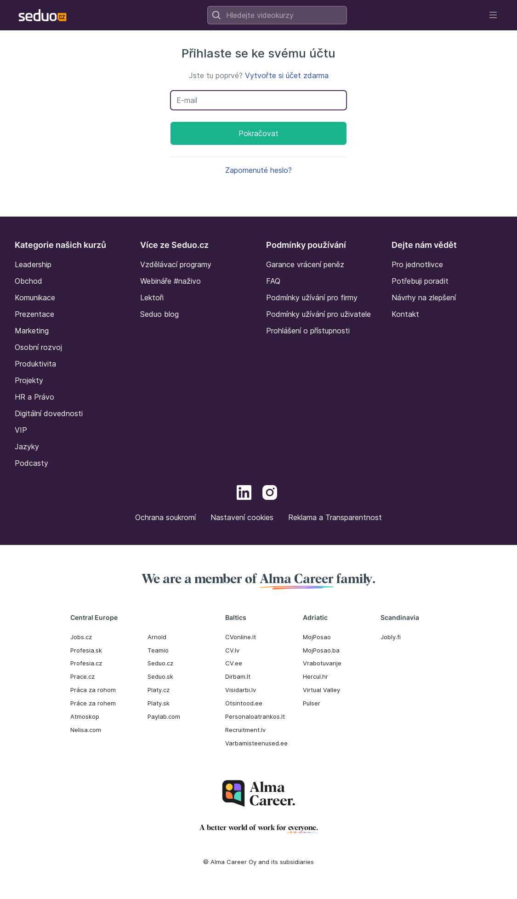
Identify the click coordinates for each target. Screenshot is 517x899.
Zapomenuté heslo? (258, 170)
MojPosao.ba (321, 650)
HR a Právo (34, 396)
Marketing (32, 330)
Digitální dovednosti (49, 413)
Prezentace (34, 314)
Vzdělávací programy (175, 264)
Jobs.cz (81, 637)
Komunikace (35, 297)
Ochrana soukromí (165, 517)
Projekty (29, 380)
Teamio (158, 650)
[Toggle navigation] (493, 15)
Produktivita (35, 363)
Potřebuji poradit (420, 281)
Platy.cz (159, 689)
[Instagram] (269, 494)
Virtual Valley (321, 689)
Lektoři (152, 297)
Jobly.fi (391, 637)
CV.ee (233, 663)
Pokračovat (258, 133)
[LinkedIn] (244, 494)
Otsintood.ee (243, 703)
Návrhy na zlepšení (424, 297)
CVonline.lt (240, 637)
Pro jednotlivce (417, 264)
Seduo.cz (160, 663)
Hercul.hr (315, 676)
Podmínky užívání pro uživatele (318, 314)
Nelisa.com (85, 729)
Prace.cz (82, 676)
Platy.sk (159, 703)
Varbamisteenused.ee (256, 743)
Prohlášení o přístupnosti (308, 330)
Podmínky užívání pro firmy (312, 297)
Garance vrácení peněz (305, 264)
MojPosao (317, 637)
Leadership (33, 264)
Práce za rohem (93, 703)
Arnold (157, 637)
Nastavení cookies (241, 517)
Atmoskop (84, 716)
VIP (21, 430)
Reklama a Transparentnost (335, 517)
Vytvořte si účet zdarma (287, 75)
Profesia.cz (86, 663)
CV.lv (232, 650)
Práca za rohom (93, 689)
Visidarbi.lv (240, 689)
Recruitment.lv (245, 729)
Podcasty (31, 463)
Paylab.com (164, 716)
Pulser (311, 703)
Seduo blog (159, 314)
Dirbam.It (237, 676)
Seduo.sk (160, 676)
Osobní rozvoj (38, 347)
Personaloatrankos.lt (255, 716)
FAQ (273, 281)
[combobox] (277, 15)
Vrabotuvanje (322, 663)
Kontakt (405, 314)
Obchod (28, 281)
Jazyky (27, 446)
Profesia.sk (86, 650)
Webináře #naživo (170, 281)
